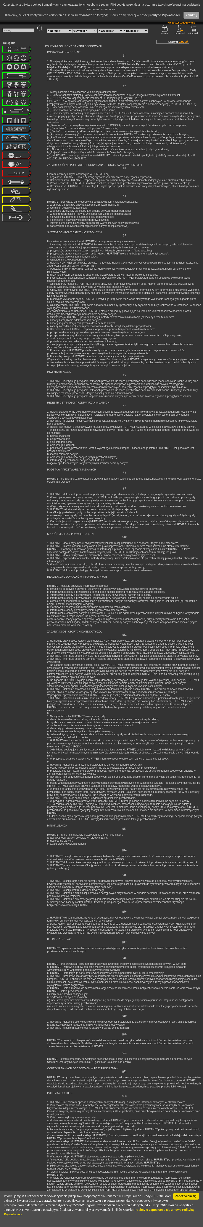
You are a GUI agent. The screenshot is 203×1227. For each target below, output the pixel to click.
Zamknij (191, 15)
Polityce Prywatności (164, 15)
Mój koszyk (193, 29)
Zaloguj (164, 29)
